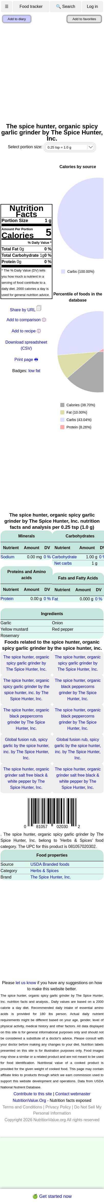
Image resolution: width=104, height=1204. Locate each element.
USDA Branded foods (49, 864)
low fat (34, 371)
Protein (7, 599)
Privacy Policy (58, 1107)
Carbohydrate (64, 557)
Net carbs (63, 563)
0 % (47, 557)
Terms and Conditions (22, 1107)
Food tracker (31, 6)
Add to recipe (23, 331)
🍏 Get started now (52, 1196)
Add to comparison (24, 320)
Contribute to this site (33, 1094)
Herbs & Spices (44, 871)
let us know (26, 983)
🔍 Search (65, 6)
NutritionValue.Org (29, 1100)
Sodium (7, 557)
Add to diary (17, 19)
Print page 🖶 (26, 359)
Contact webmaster (72, 1094)
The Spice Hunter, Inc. (50, 877)
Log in (92, 6)
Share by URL (26, 310)
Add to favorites (84, 19)
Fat (55, 599)
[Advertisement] (48, 73)
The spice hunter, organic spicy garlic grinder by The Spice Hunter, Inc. (26, 663)
